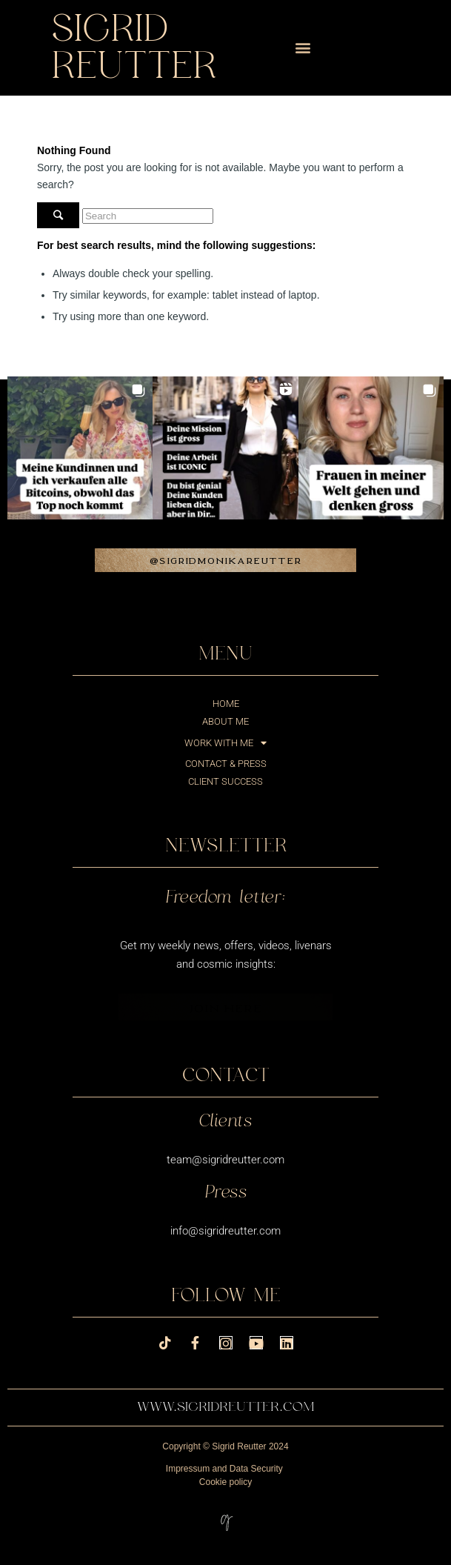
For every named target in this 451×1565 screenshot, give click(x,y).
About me (225, 721)
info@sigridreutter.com (225, 1230)
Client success (225, 781)
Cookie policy (225, 1482)
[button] (302, 48)
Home (226, 703)
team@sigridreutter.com (225, 1159)
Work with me (225, 743)
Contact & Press (226, 763)
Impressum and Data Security (224, 1468)
